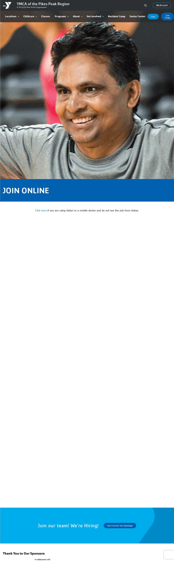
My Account (162, 5)
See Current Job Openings (120, 525)
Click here (41, 210)
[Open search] (145, 5)
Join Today (167, 16)
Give (153, 16)
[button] (12, 16)
